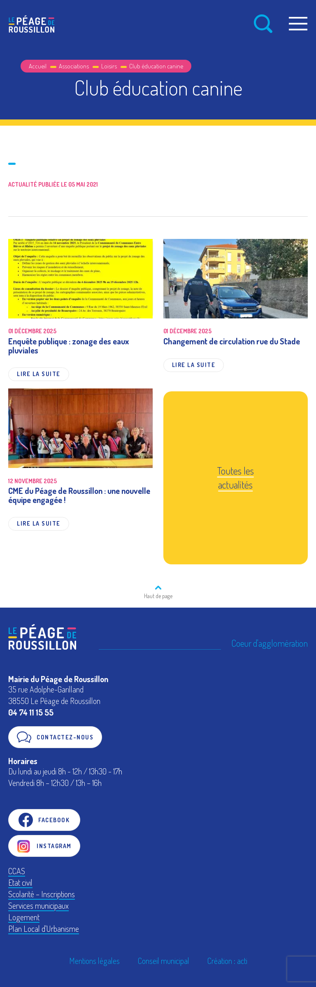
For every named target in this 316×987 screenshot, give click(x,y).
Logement (24, 917)
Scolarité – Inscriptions (41, 894)
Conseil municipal (163, 960)
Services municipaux (38, 905)
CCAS (16, 870)
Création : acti (227, 960)
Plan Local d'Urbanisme (43, 928)
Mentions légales (94, 960)
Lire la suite (38, 373)
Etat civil (20, 882)
